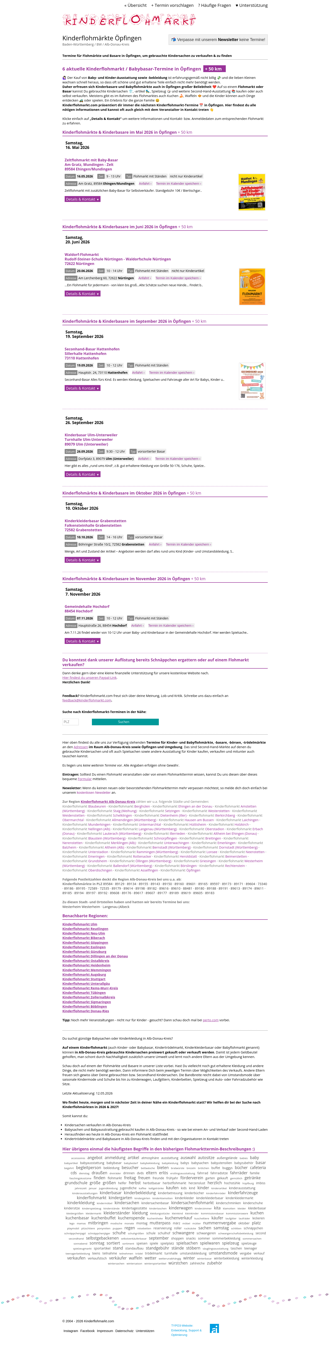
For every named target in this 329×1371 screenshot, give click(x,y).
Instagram (71, 1331)
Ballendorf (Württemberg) (119, 866)
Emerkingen (214, 843)
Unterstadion (85, 852)
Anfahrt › (145, 183)
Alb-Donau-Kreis (117, 44)
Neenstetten (242, 852)
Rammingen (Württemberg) (144, 852)
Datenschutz (124, 1331)
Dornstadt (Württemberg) (225, 847)
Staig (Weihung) (112, 811)
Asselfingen (136, 870)
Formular (85, 779)
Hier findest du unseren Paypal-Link (89, 677)
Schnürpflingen (152, 838)
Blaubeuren (84, 806)
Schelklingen (109, 815)
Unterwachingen (163, 843)
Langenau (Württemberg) (145, 829)
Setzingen (159, 811)
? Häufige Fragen (214, 5)
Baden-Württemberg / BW (82, 44)
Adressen (81, 747)
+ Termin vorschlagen (172, 5)
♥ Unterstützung (252, 5)
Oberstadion (201, 829)
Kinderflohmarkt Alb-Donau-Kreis (108, 801)
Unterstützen (145, 1331)
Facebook (87, 1331)
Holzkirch (229, 824)
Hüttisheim (185, 824)
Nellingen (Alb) (86, 829)
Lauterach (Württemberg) (109, 833)
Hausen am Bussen (186, 820)
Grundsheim (84, 861)
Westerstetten (206, 811)
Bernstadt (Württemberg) (159, 847)
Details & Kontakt (80, 199)
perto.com (211, 1020)
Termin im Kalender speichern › (178, 183)
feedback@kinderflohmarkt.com (86, 700)
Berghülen (129, 806)
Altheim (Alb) (101, 847)
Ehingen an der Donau (182, 806)
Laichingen (237, 820)
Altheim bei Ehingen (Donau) (222, 833)
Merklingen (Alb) (110, 843)
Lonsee (199, 852)
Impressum (105, 1331)
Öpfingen (181, 870)
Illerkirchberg (212, 815)
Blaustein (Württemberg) (93, 838)
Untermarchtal (137, 824)
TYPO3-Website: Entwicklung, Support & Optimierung (186, 1330)
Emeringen (83, 856)
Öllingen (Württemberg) (140, 861)
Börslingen (176, 866)
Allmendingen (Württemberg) (121, 820)
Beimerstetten (223, 856)
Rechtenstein (222, 866)
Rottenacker (129, 856)
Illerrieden (164, 833)
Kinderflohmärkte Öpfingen (102, 38)
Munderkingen (86, 824)
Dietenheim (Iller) (161, 815)
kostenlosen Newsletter (94, 792)
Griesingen (195, 861)
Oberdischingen (87, 870)
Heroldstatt (175, 856)
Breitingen (200, 838)
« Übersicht (135, 5)
